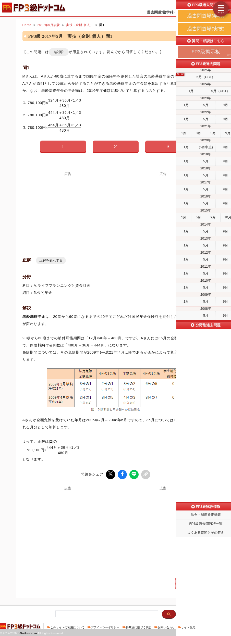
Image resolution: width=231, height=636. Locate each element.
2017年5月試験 (48, 25)
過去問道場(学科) (161, 12)
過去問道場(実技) (196, 12)
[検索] (106, 614)
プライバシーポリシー (105, 626)
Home (26, 25)
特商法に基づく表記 (138, 626)
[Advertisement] (163, 211)
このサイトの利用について (67, 626)
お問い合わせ (166, 626)
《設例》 (58, 52)
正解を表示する (51, 260)
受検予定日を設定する (211, 5)
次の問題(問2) (189, 583)
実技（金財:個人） (79, 25)
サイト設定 (188, 626)
